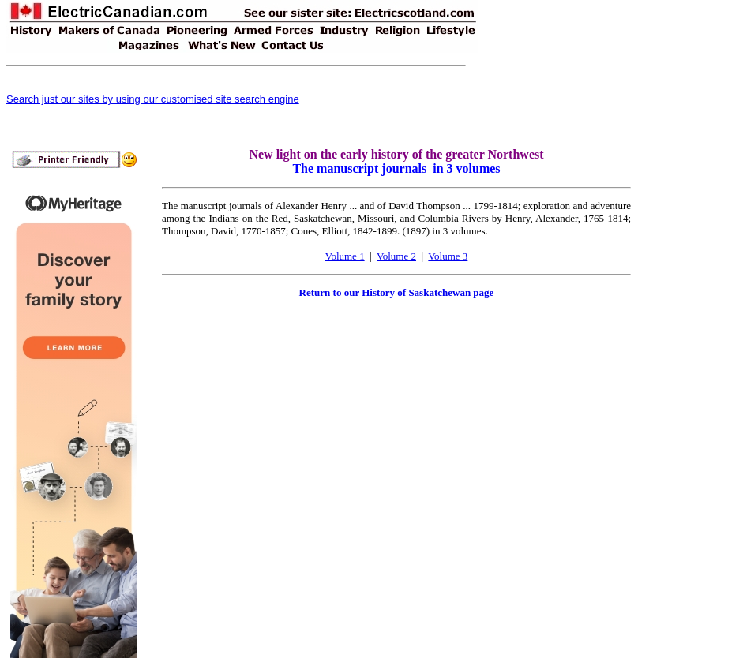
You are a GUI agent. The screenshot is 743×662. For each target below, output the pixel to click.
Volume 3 (447, 256)
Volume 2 (396, 256)
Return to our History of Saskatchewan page (396, 292)
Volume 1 (345, 256)
